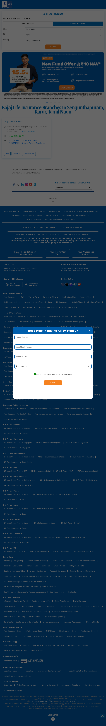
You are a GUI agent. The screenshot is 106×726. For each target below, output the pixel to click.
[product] (53, 366)
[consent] (35, 374)
